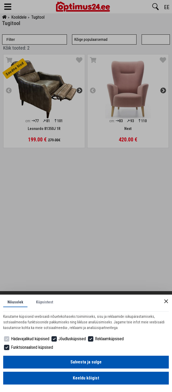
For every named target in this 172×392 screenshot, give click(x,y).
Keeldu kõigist (86, 378)
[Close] (166, 301)
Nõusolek (15, 302)
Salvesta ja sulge (86, 362)
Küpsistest (44, 302)
